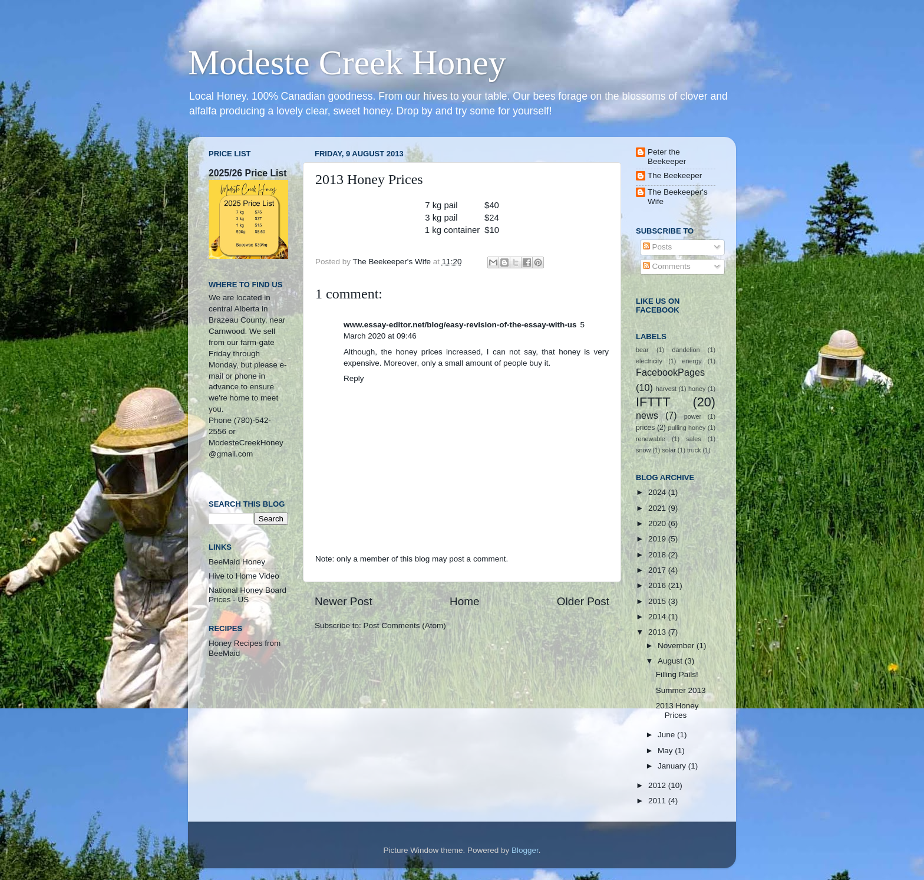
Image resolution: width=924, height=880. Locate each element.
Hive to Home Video (244, 576)
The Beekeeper (675, 175)
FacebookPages (670, 372)
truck (694, 450)
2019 (658, 538)
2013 (658, 632)
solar (668, 450)
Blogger (525, 850)
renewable (650, 438)
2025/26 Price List (247, 173)
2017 (658, 570)
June (667, 734)
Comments (667, 266)
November (677, 645)
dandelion (686, 349)
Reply (354, 378)
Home (464, 601)
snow (643, 450)
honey (696, 388)
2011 (658, 800)
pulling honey (687, 427)
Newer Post (343, 601)
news (647, 415)
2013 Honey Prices (677, 710)
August (671, 660)
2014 (658, 616)
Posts (657, 246)
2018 (658, 554)
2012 (658, 785)
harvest (666, 388)
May (666, 750)
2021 (658, 508)
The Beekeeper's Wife (678, 197)
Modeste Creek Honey (347, 62)
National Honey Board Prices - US (247, 595)
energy (692, 361)
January (673, 765)
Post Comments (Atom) (405, 625)
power (692, 416)
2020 (658, 523)
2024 (658, 492)
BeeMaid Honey (237, 561)
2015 (658, 601)
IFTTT (653, 402)
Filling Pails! (677, 674)
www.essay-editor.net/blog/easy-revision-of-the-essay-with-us (460, 324)
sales (693, 438)
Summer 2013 (681, 690)
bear (642, 349)
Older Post (583, 601)
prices (645, 427)
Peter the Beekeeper (667, 156)
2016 (658, 585)
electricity (649, 361)
